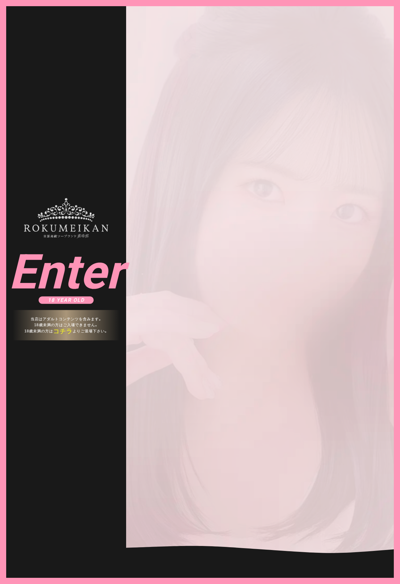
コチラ (63, 331)
